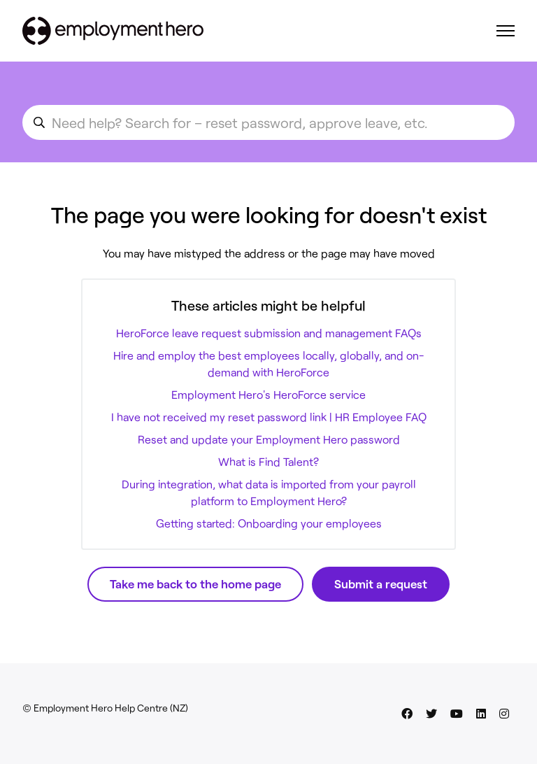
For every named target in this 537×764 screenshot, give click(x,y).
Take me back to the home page (195, 583)
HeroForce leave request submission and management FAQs (269, 332)
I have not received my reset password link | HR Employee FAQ (269, 416)
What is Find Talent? (268, 461)
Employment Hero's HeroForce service (268, 394)
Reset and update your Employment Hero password (269, 439)
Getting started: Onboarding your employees (269, 523)
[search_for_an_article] (268, 122)
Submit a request (380, 583)
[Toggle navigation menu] (505, 31)
